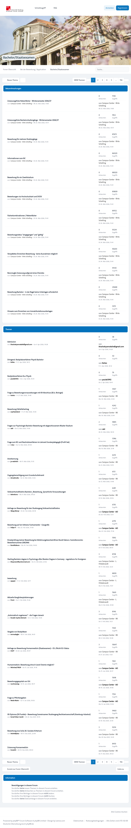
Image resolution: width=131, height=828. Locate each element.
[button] (126, 80)
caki (12, 428)
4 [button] (106, 80)
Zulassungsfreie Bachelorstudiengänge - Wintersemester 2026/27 (33, 120)
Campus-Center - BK (110, 396)
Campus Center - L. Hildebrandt (108, 562)
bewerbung (11, 578)
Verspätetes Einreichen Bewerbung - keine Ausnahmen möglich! (32, 253)
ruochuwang (15, 684)
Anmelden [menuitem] (110, 8)
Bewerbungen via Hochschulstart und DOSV (24, 196)
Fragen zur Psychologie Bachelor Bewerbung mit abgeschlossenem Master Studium (40, 425)
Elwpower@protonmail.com (20, 562)
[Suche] (121, 69)
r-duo (12, 445)
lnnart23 (13, 750)
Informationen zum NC (16, 158)
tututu (13, 395)
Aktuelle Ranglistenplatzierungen (20, 597)
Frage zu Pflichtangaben (16, 697)
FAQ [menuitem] (53, 8)
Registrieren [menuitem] (122, 8)
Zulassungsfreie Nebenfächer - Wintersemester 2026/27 (29, 100)
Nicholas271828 (16, 667)
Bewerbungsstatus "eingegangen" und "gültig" (25, 234)
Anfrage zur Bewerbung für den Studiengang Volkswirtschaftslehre (33, 508)
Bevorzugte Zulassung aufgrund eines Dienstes (25, 273)
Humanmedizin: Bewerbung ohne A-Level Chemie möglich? (30, 664)
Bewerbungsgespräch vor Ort (18, 681)
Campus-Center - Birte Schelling (21, 103)
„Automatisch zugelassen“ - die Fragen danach (25, 615)
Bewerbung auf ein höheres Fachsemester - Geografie (28, 524)
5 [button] (111, 80)
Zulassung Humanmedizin (17, 747)
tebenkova (14, 494)
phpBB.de (30, 823)
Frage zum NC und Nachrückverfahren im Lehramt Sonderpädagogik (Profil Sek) (38, 442)
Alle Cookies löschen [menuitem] (117, 811)
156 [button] (121, 80)
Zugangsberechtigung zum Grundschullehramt (25, 475)
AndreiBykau (15, 733)
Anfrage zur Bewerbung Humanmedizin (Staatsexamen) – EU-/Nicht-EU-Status (38, 648)
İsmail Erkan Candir (17, 717)
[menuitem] (39, 8)
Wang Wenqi (15, 511)
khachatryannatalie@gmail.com (21, 344)
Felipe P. (13, 527)
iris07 (12, 651)
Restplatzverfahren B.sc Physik (19, 376)
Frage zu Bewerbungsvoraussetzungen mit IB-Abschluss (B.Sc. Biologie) (35, 392)
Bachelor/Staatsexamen (19, 57)
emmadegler (15, 634)
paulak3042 (14, 379)
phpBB (15, 820)
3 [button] (102, 80)
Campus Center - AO (110, 511)
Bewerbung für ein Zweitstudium (20, 177)
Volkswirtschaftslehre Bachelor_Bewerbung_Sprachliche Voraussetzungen (36, 491)
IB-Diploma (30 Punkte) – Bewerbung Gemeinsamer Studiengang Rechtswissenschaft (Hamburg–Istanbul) (48, 714)
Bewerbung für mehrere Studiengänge (22, 139)
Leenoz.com (60, 820)
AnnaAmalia (15, 478)
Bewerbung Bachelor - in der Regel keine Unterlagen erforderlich (32, 292)
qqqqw (13, 581)
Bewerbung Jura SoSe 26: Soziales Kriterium (24, 730)
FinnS (12, 600)
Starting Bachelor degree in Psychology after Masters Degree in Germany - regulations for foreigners (46, 559)
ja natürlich (14, 461)
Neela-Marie (15, 700)
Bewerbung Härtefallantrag (18, 409)
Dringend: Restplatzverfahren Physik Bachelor (25, 359)
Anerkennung (12, 458)
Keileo (13, 362)
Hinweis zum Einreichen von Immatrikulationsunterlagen (29, 311)
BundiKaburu (15, 545)
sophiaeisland (15, 412)
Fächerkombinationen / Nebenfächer (21, 215)
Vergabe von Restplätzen (17, 631)
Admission (11, 341)
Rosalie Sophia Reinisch (18, 618)
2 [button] (97, 80)
